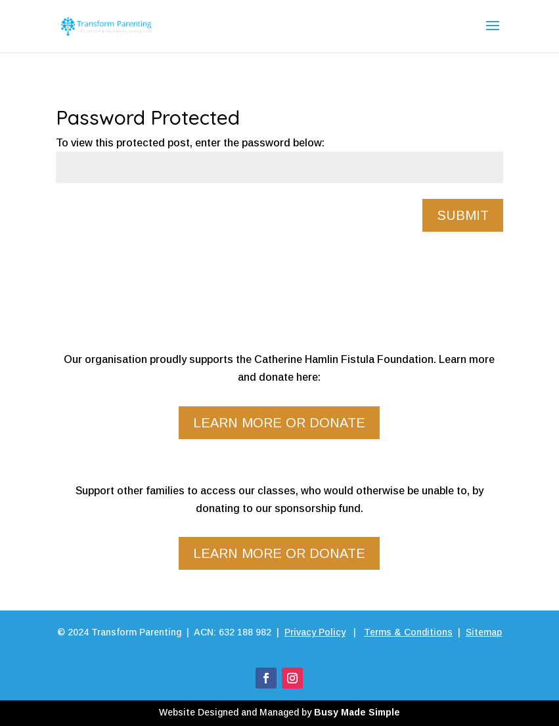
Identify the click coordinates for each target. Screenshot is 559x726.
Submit (463, 215)
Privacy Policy (315, 632)
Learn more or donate (279, 423)
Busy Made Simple (357, 712)
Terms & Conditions (408, 632)
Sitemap (484, 632)
